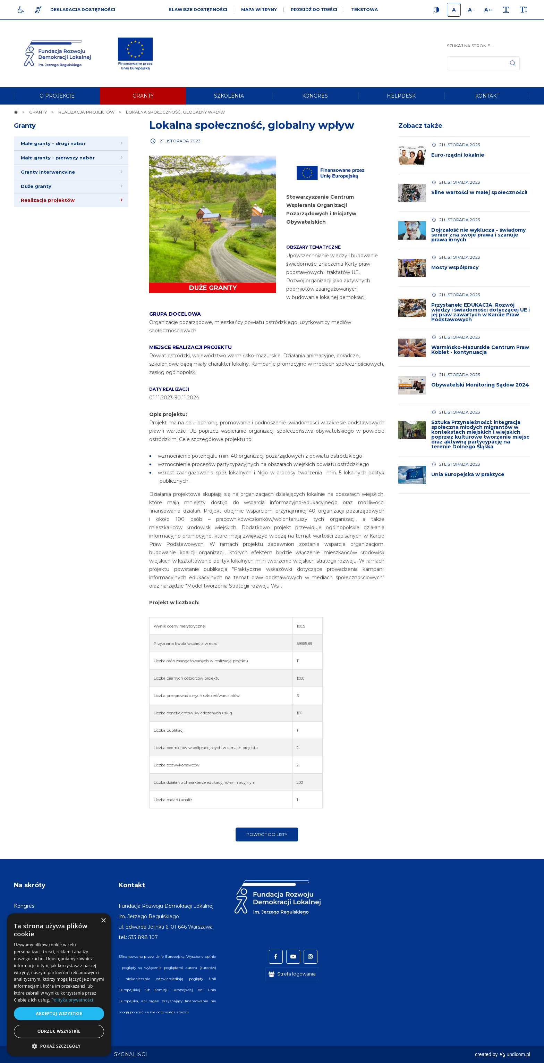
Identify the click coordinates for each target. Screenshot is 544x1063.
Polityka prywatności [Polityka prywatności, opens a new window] (72, 1000)
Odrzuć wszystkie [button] (58, 1031)
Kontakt (132, 885)
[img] (135, 53)
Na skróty (29, 885)
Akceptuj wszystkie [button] (59, 1013)
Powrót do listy (266, 834)
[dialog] (59, 984)
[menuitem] (57, 96)
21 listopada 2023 (180, 140)
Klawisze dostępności (198, 9)
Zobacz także (420, 126)
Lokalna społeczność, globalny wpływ (251, 125)
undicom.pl (515, 1054)
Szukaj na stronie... (470, 45)
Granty (25, 126)
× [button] (103, 920)
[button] (59, 1046)
